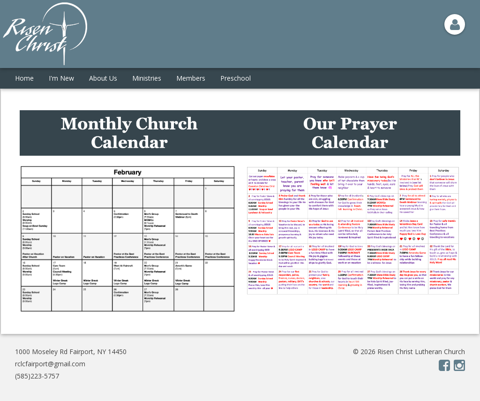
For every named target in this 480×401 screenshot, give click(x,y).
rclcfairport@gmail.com (50, 363)
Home (24, 78)
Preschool (235, 78)
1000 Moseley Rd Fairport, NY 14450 (71, 351)
